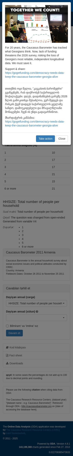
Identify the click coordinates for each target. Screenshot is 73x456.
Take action (45, 138)
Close (61, 138)
